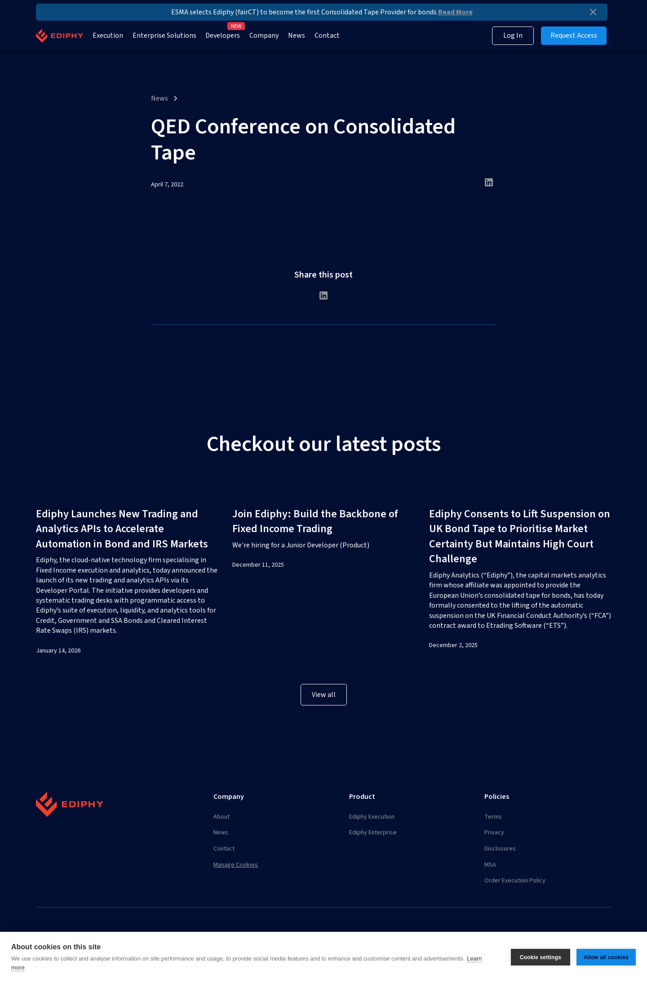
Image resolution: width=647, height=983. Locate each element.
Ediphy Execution (371, 816)
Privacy (494, 832)
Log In (513, 35)
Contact (327, 35)
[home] (59, 35)
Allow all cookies (606, 957)
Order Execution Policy (514, 880)
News (296, 35)
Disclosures (500, 848)
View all (324, 695)
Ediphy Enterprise (373, 832)
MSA (490, 864)
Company (264, 35)
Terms (493, 816)
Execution (108, 35)
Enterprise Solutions (164, 35)
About (221, 816)
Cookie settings (540, 957)
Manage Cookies (235, 864)
